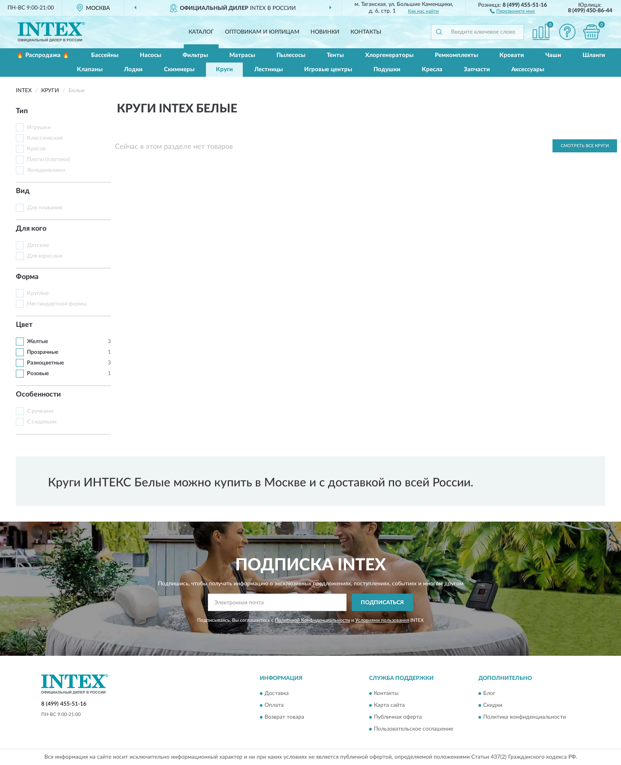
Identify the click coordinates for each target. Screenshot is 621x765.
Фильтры (195, 55)
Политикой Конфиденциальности (312, 620)
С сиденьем (42, 422)
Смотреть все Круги (585, 146)
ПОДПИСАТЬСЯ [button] (382, 603)
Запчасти (477, 69)
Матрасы (242, 55)
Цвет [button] (24, 324)
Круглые (38, 293)
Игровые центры (328, 69)
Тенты (335, 55)
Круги (224, 69)
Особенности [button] (38, 394)
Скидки (492, 705)
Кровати (511, 55)
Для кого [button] (31, 228)
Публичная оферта (398, 717)
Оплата (274, 705)
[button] (512, 10)
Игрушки (39, 127)
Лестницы (268, 69)
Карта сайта (389, 705)
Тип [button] (22, 111)
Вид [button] (23, 191)
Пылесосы (290, 55)
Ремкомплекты (456, 55)
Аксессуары (527, 69)
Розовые (38, 373)
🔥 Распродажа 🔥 (43, 55)
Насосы (150, 55)
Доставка (277, 693)
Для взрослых (45, 256)
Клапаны (90, 69)
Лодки (133, 69)
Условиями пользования (382, 620)
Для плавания (44, 208)
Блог (489, 693)
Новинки (324, 32)
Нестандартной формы (57, 304)
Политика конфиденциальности (524, 717)
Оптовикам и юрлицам (262, 32)
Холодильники (46, 170)
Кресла (432, 69)
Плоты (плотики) (48, 159)
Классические (45, 138)
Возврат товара (284, 717)
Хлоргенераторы (389, 55)
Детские (38, 245)
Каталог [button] (201, 32)
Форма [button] (27, 277)
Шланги (594, 55)
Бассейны (104, 55)
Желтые (37, 341)
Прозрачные (42, 352)
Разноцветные (45, 363)
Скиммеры (179, 69)
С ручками (40, 411)
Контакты (366, 32)
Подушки (386, 69)
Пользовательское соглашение (413, 729)
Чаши (553, 55)
